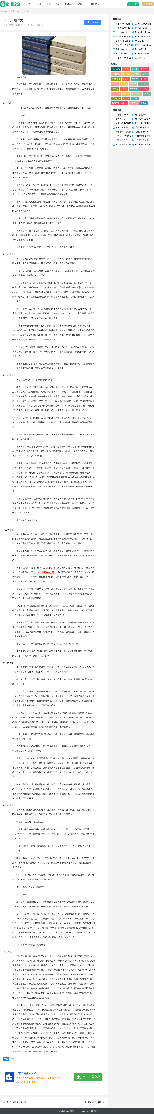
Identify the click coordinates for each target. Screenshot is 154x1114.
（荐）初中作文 (122, 32)
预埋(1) (114, 84)
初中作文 (27, 11)
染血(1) (142, 74)
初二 (6, 1059)
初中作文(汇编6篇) (123, 41)
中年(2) (140, 79)
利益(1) (134, 74)
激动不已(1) (124, 93)
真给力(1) (141, 69)
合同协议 (69, 4)
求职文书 (82, 4)
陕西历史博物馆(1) (134, 98)
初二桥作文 (140, 58)
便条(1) (124, 69)
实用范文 (95, 4)
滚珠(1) (142, 84)
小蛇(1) (122, 84)
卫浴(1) (114, 103)
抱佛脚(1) (115, 74)
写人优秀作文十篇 (123, 144)
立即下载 (94, 22)
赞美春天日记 (121, 119)
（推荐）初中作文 (98, 1102)
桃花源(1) (115, 69)
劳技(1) (124, 79)
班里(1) (148, 79)
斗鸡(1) (114, 88)
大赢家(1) (147, 98)
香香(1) (122, 98)
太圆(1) (132, 69)
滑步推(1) (123, 88)
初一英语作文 (141, 49)
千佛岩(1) (143, 93)
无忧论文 (73, 1111)
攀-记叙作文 (140, 41)
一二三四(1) (132, 84)
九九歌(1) (143, 88)
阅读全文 (40, 25)
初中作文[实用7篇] (143, 24)
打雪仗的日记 (121, 140)
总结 (48, 4)
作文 (58, 4)
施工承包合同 (141, 115)
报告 (39, 4)
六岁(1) (132, 79)
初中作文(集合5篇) (123, 28)
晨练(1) (134, 93)
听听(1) (114, 98)
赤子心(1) (125, 74)
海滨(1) (114, 93)
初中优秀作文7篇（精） (18, 1102)
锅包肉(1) (115, 79)
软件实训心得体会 (123, 136)
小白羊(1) (133, 88)
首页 (30, 4)
